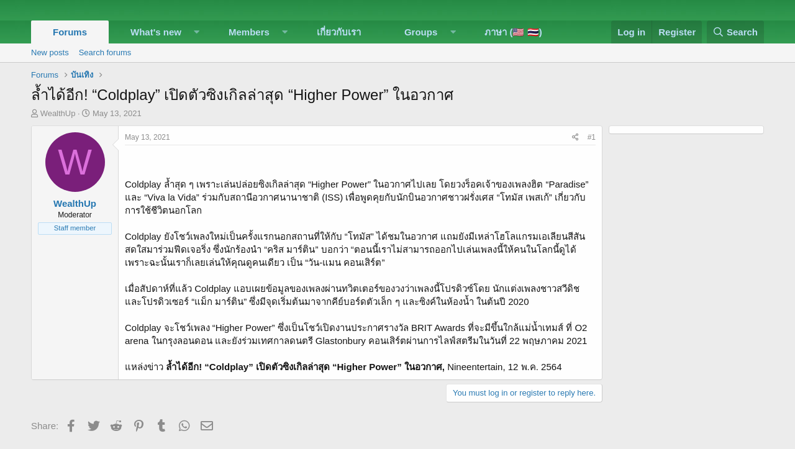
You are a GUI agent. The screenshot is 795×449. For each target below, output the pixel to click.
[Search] (735, 31)
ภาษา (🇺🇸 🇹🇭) (513, 32)
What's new (155, 32)
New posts (50, 52)
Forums (70, 32)
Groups (420, 32)
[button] (197, 31)
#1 (592, 137)
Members (249, 32)
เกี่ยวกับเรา (339, 32)
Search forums (105, 52)
